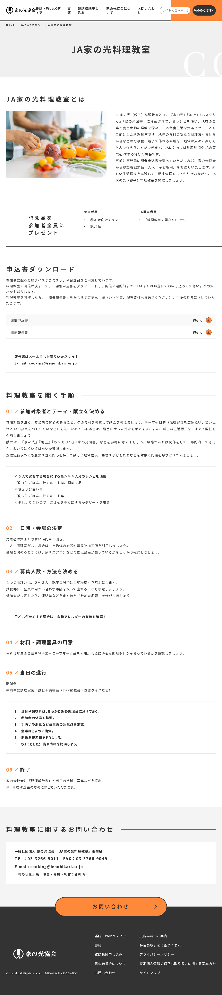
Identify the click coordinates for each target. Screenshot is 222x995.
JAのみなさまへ (33, 25)
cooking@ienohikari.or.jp (53, 363)
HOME (11, 25)
